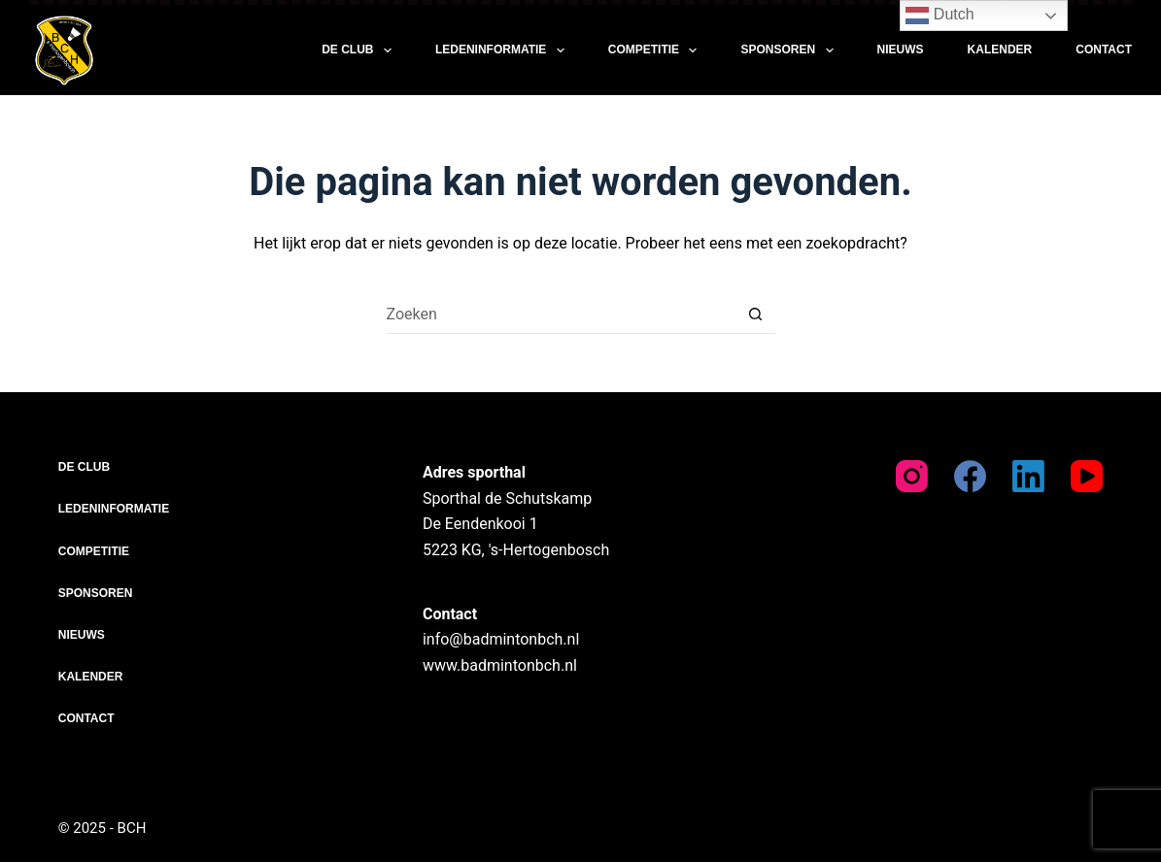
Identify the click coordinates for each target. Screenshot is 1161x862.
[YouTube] (1087, 476)
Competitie (656, 50)
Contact (1104, 49)
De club (360, 50)
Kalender (1000, 49)
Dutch (939, 15)
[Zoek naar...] (561, 314)
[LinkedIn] (1028, 476)
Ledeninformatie (503, 50)
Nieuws (900, 49)
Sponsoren (790, 50)
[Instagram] (912, 476)
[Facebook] (970, 476)
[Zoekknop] (755, 314)
